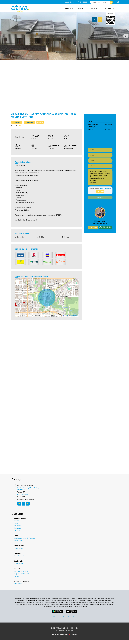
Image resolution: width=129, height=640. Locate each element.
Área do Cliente (69, 2)
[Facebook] (19, 504)
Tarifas (17, 576)
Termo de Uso (73, 617)
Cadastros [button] (93, 8)
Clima (16, 523)
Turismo (17, 530)
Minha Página (93, 227)
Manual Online (19, 584)
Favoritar (17, 122)
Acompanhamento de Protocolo (25, 538)
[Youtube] (28, 504)
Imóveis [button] (80, 8)
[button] (118, 2)
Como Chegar (19, 548)
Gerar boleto (19, 563)
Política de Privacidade (59, 617)
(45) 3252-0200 (22, 494)
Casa (14, 114)
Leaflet (65, 315)
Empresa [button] (68, 8)
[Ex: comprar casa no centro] (100, 2)
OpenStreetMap (74, 315)
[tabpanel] (64, 36)
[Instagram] (23, 504)
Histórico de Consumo (22, 571)
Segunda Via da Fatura (22, 574)
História (17, 521)
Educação (18, 525)
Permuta (40, 122)
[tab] (94, 19)
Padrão (23, 114)
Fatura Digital (19, 540)
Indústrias (18, 528)
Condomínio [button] (108, 8)
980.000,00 (108, 121)
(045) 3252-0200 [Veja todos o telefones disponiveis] (83, 2)
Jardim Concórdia (42, 114)
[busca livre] (111, 2)
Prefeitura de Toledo (21, 556)
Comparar (29, 122)
